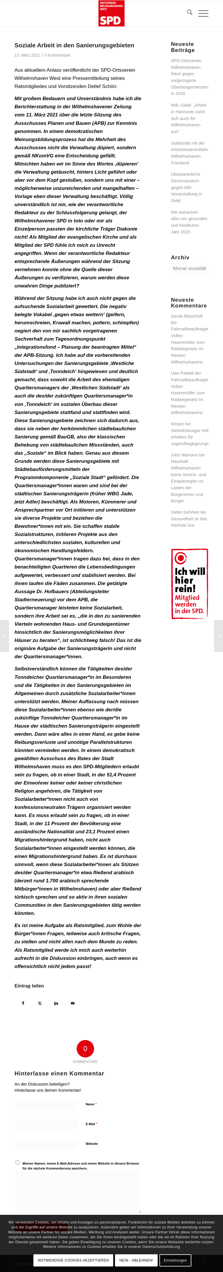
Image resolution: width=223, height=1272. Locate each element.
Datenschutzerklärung (161, 1247)
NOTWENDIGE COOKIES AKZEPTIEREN (73, 1260)
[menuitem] (187, 13)
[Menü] (200, 13)
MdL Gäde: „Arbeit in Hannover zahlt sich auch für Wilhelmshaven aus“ (188, 118)
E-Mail (92, 1124)
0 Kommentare (57, 55)
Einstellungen (175, 1260)
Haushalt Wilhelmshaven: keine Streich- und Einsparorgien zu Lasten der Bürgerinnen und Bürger (188, 481)
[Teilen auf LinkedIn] (56, 1002)
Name (91, 1104)
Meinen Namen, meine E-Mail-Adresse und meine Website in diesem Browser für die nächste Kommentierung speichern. (81, 1166)
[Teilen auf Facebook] (23, 1002)
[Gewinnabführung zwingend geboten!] (218, 636)
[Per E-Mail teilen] (73, 1002)
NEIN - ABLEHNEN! (136, 1260)
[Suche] (187, 13)
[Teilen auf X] (40, 1002)
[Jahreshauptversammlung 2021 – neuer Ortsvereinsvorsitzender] (4, 636)
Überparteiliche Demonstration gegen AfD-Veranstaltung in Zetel (186, 187)
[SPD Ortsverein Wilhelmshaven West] (111, 13)
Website (92, 1143)
